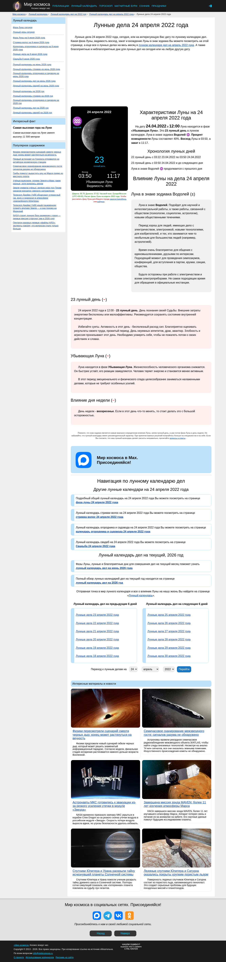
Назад (101, 933)
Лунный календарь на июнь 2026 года (32, 64)
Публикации (60, 6)
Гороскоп (105, 6)
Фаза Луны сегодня (22, 27)
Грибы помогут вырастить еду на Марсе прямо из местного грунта (38, 175)
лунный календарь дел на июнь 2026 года (104, 568)
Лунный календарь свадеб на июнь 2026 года (36, 85)
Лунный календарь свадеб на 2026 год (32, 112)
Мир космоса (19, 14)
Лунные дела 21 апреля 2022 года (97, 631)
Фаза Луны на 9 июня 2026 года (29, 37)
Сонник (144, 6)
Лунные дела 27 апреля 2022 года (169, 631)
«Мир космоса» (21, 945)
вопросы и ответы (177, 438)
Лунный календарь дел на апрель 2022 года (111, 14)
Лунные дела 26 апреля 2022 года (169, 623)
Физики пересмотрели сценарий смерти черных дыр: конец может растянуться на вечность (37, 153)
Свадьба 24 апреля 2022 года (95, 546)
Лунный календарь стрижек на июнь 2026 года (36, 69)
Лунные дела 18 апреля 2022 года (97, 656)
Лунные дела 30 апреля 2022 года (169, 656)
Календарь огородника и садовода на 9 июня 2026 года (36, 48)
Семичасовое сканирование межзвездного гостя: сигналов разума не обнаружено (37, 167)
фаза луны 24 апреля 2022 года (97, 502)
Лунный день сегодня (24, 32)
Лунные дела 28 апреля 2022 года (169, 639)
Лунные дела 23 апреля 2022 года (97, 614)
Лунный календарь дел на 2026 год (31, 108)
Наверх (125, 933)
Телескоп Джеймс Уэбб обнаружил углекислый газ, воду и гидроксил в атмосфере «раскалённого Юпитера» (36, 198)
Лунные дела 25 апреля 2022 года (169, 614)
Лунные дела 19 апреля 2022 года (97, 647)
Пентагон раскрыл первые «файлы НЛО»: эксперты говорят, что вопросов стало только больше (36, 225)
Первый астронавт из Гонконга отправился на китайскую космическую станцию (36, 160)
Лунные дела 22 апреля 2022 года (97, 623)
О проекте (19, 957)
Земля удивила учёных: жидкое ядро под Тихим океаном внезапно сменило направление (37, 189)
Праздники (159, 6)
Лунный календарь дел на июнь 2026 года (34, 81)
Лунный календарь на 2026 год (28, 91)
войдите (100, 202)
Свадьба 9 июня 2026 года (26, 59)
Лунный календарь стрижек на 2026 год (33, 96)
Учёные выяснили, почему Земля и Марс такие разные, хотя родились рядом (37, 182)
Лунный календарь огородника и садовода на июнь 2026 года (36, 75)
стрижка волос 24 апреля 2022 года (99, 517)
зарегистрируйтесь (118, 199)
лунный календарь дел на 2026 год (99, 582)
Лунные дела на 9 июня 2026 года (30, 54)
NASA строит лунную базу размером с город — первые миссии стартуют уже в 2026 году (37, 217)
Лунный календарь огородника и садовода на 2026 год (36, 102)
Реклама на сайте (65, 957)
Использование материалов (40, 957)
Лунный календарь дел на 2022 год (68, 14)
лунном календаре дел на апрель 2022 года (166, 45)
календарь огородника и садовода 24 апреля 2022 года (113, 531)
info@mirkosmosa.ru (43, 953)
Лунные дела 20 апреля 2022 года (97, 639)
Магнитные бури (125, 6)
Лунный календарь (84, 6)
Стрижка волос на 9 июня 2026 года (31, 42)
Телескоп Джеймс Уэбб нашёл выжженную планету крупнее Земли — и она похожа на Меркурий (35, 208)
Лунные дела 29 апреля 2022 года (169, 647)
